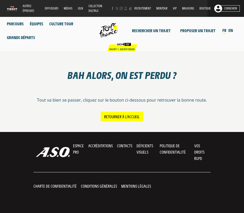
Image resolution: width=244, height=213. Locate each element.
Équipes (36, 23)
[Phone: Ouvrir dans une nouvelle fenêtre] (125, 8)
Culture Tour (61, 23)
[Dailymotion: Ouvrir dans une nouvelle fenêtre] (130, 8)
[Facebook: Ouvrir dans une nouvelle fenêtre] (112, 8)
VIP (175, 8)
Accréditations (100, 145)
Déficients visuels (144, 148)
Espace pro (78, 148)
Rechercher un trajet (151, 30)
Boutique (205, 8)
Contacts (124, 145)
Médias (68, 8)
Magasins (188, 8)
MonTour (162, 8)
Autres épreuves (28, 8)
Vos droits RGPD (199, 152)
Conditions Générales (99, 185)
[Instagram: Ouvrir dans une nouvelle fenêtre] (121, 8)
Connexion (230, 8)
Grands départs (21, 37)
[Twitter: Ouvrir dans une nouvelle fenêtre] (117, 8)
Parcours (15, 23)
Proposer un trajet (198, 30)
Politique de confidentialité (173, 148)
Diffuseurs (51, 8)
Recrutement (142, 8)
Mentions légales (136, 185)
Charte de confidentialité (55, 185)
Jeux (80, 8)
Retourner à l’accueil (122, 116)
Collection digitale (95, 8)
